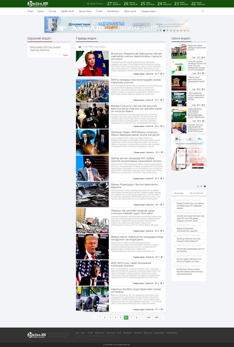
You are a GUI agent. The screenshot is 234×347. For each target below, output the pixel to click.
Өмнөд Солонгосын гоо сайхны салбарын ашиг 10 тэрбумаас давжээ (190, 205)
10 (188, 30)
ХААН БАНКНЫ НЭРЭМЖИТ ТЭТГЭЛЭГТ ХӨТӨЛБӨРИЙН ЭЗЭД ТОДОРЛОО (196, 113)
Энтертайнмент (171, 333)
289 (156, 317)
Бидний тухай (80, 336)
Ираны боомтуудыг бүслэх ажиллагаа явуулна (134, 186)
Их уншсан (179, 193)
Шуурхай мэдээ (39, 38)
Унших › (65, 55)
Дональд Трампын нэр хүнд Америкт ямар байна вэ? (188, 240)
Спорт (99, 11)
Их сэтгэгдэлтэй (196, 193)
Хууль (41, 11)
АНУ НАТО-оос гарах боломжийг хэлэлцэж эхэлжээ (131, 264)
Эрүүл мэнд (85, 11)
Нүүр (30, 11)
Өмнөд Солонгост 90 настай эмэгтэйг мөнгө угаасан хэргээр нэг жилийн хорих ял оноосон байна (136, 109)
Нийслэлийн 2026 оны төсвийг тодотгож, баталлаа (45, 49)
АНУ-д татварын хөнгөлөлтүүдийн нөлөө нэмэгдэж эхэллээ (136, 81)
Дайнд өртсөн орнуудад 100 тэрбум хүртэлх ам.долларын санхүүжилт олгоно (136, 159)
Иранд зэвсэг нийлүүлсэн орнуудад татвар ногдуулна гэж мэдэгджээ (137, 238)
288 (149, 317)
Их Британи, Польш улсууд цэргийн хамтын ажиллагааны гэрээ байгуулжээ (190, 271)
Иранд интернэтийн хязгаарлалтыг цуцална (187, 229)
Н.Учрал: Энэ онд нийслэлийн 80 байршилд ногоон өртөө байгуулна (195, 128)
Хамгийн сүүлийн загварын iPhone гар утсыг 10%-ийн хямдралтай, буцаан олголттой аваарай (197, 65)
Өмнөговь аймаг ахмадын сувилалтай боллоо (197, 48)
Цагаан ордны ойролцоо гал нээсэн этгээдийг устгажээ (189, 260)
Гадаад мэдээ (148, 11)
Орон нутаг (130, 11)
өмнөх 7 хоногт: (96, 4)
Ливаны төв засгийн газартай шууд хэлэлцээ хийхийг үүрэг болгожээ (132, 212)
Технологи (137, 333)
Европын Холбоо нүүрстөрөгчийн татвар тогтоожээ (136, 290)
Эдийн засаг (67, 11)
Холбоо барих (112, 336)
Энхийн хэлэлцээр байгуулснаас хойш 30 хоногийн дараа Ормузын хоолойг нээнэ (191, 218)
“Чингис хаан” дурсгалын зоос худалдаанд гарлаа (196, 79)
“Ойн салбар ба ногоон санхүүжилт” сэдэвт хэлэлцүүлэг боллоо (196, 96)
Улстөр (52, 11)
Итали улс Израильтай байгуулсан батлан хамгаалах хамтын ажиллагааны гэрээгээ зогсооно (136, 56)
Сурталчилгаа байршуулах (96, 336)
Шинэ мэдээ (181, 38)
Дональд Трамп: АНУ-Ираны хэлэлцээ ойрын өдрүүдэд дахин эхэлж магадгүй (135, 133)
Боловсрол (113, 11)
